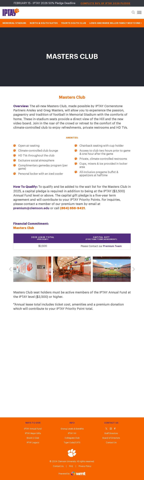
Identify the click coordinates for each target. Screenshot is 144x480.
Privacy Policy (85, 466)
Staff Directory (111, 433)
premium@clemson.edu (31, 208)
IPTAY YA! (72, 433)
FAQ (71, 466)
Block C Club (33, 438)
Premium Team (112, 246)
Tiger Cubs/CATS (72, 443)
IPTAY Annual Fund (33, 429)
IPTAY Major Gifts (33, 433)
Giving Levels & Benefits (72, 429)
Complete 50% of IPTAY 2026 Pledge (105, 3)
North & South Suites (44, 23)
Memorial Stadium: (14, 23)
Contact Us (58, 466)
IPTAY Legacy (33, 443)
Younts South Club (73, 23)
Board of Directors (111, 438)
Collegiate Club (72, 438)
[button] (10, 269)
